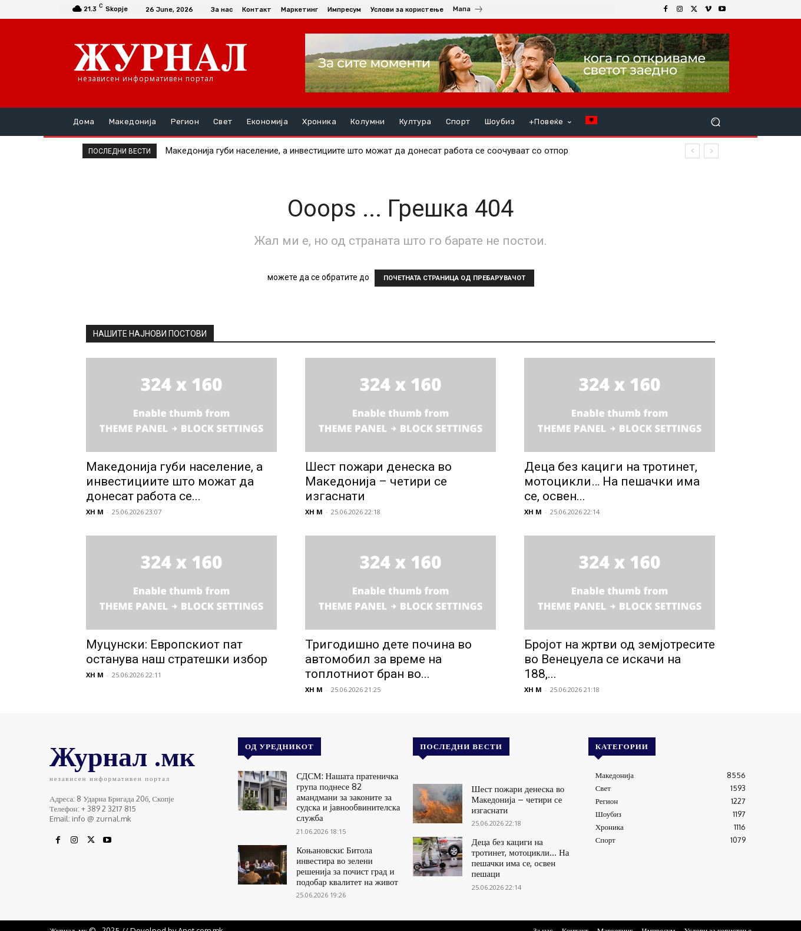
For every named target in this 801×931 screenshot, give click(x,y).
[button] (715, 122)
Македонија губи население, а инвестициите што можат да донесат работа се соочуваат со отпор (367, 150)
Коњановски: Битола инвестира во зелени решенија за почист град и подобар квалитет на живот (347, 847)
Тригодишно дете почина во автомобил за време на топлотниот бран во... (388, 659)
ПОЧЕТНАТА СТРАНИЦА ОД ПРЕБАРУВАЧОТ (454, 278)
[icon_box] (468, 10)
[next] (711, 151)
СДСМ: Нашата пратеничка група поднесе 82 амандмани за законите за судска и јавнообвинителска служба (347, 788)
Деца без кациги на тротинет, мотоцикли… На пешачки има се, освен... (612, 481)
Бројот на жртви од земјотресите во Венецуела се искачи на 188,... (619, 659)
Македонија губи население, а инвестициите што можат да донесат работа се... (174, 481)
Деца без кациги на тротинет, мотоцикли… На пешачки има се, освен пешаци (519, 848)
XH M (95, 511)
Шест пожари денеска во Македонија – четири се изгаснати (378, 481)
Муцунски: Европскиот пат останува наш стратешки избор (176, 651)
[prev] (692, 151)
